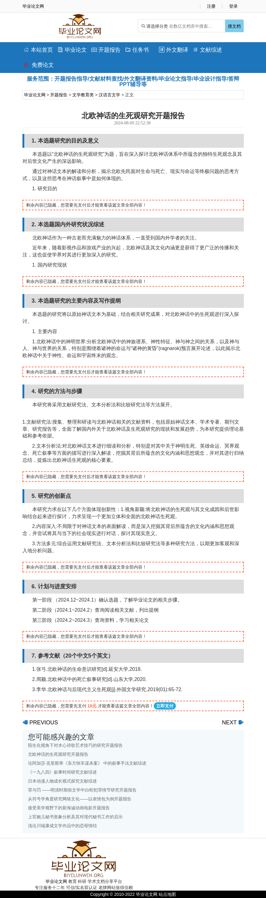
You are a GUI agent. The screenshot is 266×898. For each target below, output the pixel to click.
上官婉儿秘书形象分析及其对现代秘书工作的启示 (75, 816)
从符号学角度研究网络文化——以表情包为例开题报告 (79, 798)
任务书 (137, 50)
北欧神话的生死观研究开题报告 (58, 754)
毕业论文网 (35, 94)
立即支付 (164, 705)
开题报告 (106, 50)
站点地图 (167, 894)
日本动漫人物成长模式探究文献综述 (62, 781)
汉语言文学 (109, 94)
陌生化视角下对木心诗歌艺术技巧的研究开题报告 (75, 745)
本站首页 (38, 50)
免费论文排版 (39, 66)
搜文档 (234, 26)
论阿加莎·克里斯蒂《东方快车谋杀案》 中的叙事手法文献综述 (87, 763)
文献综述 (207, 50)
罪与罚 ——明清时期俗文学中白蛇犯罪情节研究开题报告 (82, 789)
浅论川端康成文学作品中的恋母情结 (62, 825)
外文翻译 (173, 50)
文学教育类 (83, 94)
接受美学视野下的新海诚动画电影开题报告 (69, 807)
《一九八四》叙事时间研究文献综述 (62, 772)
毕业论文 (72, 50)
